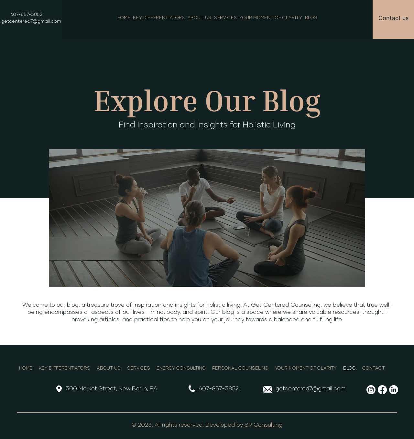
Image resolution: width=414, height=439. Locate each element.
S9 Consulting (263, 425)
